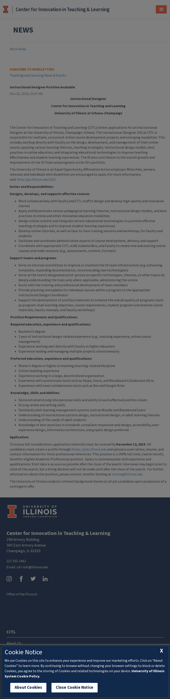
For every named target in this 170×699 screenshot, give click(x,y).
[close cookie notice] (161, 651)
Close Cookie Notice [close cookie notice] (74, 687)
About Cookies (28, 687)
